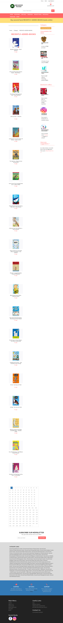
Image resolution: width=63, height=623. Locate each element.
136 (30, 516)
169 (20, 525)
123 (17, 514)
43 (10, 496)
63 (10, 501)
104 (13, 510)
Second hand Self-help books (38, 551)
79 (26, 503)
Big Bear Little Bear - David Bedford (15, 50)
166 (10, 525)
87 (20, 505)
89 (26, 505)
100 (29, 507)
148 (10, 521)
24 (12, 492)
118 (30, 512)
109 (30, 510)
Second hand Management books (42, 575)
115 (20, 512)
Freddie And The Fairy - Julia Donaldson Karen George (16, 363)
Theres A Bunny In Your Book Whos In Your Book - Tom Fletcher (16, 251)
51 (31, 496)
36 (18, 494)
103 (10, 510)
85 (15, 505)
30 (29, 492)
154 (30, 521)
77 (20, 503)
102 (36, 507)
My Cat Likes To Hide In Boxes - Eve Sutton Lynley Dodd (15, 341)
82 (34, 503)
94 (12, 507)
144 (27, 519)
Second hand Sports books (40, 558)
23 (10, 492)
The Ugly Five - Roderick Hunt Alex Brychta (16, 162)
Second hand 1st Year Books (15, 567)
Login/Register (51, 0)
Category (16, 30)
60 (29, 499)
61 (31, 499)
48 (23, 496)
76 (18, 503)
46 (18, 496)
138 (37, 516)
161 (23, 523)
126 (27, 514)
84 (12, 505)
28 (23, 492)
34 (12, 494)
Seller (46, 0)
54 (12, 499)
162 (27, 523)
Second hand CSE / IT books (24, 569)
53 (10, 499)
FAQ (33, 602)
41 (31, 494)
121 (10, 514)
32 (34, 492)
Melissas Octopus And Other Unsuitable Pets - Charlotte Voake (16, 430)
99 (26, 507)
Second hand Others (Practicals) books (44, 566)
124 (20, 514)
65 (15, 501)
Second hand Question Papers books (23, 570)
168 (17, 525)
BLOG (9, 610)
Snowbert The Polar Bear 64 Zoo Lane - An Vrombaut (16, 475)
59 (26, 499)
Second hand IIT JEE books (15, 564)
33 (10, 494)
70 (29, 501)
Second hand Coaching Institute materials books (24, 566)
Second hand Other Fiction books (23, 551)
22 (34, 490)
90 (29, 505)
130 (10, 516)
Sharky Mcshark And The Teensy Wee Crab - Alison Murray (16, 206)
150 (17, 521)
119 (33, 512)
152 (23, 521)
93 (10, 507)
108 (27, 510)
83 (10, 505)
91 (31, 505)
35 (15, 494)
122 (13, 514)
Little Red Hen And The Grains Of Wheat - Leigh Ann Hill (16, 139)
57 (20, 499)
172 (30, 525)
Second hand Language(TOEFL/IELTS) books (33, 573)
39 (26, 494)
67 (20, 501)
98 (23, 507)
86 (18, 505)
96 (18, 507)
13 (10, 490)
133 (20, 516)
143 (23, 519)
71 (31, 501)
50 (29, 496)
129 (37, 514)
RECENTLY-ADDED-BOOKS (26, 30)
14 (12, 490)
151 (20, 521)
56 (18, 499)
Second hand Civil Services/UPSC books (41, 572)
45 (15, 496)
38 (23, 494)
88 (23, 505)
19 (26, 490)
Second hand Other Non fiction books (34, 560)
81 (31, 503)
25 (15, 492)
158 (13, 523)
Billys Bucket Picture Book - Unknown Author (16, 296)
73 (10, 503)
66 (18, 501)
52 (34, 496)
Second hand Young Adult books (32, 550)
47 (20, 496)
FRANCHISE (11, 605)
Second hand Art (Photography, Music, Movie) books (21, 558)
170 (23, 525)
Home (42, 0)
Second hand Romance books (16, 548)
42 (34, 494)
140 (13, 519)
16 (18, 490)
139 (10, 519)
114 (17, 512)
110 (33, 510)
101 (32, 507)
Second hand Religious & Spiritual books (34, 556)
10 (31, 487)
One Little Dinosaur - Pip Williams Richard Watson (16, 452)
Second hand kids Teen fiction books (36, 561)
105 (17, 510)
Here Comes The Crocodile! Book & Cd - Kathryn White (16, 184)
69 (26, 501)
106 (20, 510)
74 (12, 503)
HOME (10, 602)
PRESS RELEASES (12, 607)
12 (36, 487)
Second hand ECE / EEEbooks (38, 569)
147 (37, 519)
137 (33, 516)
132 (17, 516)
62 (34, 499)
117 (27, 512)
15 (15, 490)
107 (23, 510)
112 (10, 512)
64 (12, 501)
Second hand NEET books (28, 564)
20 (29, 490)
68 (23, 501)
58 (23, 499)
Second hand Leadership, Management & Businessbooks (35, 553)
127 (30, 514)
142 (20, 519)
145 (30, 519)
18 (23, 490)
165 (37, 523)
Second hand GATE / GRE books (24, 572)
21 (31, 490)
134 (23, 516)
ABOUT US (11, 604)
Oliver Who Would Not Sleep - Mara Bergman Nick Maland (16, 318)
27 (20, 492)
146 (33, 519)
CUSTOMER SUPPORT (37, 612)
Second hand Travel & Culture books (26, 557)
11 (33, 487)
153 (27, 521)
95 (15, 507)
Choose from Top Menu (45, 28)
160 (20, 523)
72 (34, 501)
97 (20, 507)
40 (29, 494)
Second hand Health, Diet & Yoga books (44, 557)
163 (30, 523)
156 (37, 521)
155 (33, 521)
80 (29, 503)
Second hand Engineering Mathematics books (33, 567)
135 (27, 516)
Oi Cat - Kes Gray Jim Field (15, 384)
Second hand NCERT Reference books (44, 563)
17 (20, 490)
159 (17, 523)
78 (23, 503)
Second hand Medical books (27, 575)
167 (13, 525)
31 (31, 492)
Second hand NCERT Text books (28, 563)
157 (10, 523)
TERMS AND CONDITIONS (38, 605)
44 (12, 496)
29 (26, 492)
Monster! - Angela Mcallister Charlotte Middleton (16, 274)
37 (20, 494)
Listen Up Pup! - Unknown (15, 116)
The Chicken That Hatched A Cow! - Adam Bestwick (16, 95)
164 (33, 523)
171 (27, 525)
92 (34, 505)
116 (23, 512)
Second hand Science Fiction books (31, 548)
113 (13, 512)
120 (37, 512)
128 (33, 514)
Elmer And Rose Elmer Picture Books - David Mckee (16, 72)
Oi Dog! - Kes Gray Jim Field (16, 407)
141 (17, 519)
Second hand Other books (38, 570)
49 (26, 496)
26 (18, 492)
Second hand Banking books (15, 573)
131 (13, 516)
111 (37, 510)
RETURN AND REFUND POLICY (39, 607)
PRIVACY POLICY (36, 604)
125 (23, 514)
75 (15, 503)
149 (13, 521)
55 (15, 499)
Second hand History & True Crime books (32, 554)
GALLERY (10, 608)
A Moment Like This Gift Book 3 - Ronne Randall (16, 229)
